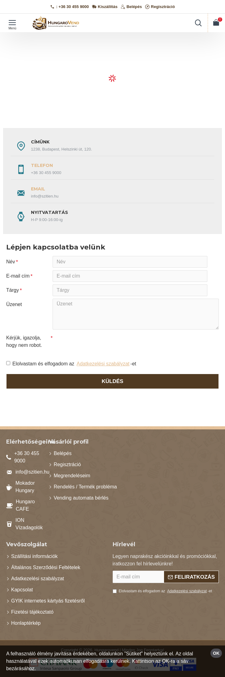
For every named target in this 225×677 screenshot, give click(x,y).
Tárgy (12, 290)
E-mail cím (18, 276)
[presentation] (96, 343)
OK (216, 653)
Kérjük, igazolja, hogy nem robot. (24, 341)
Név (10, 261)
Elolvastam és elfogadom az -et (71, 364)
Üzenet (14, 304)
